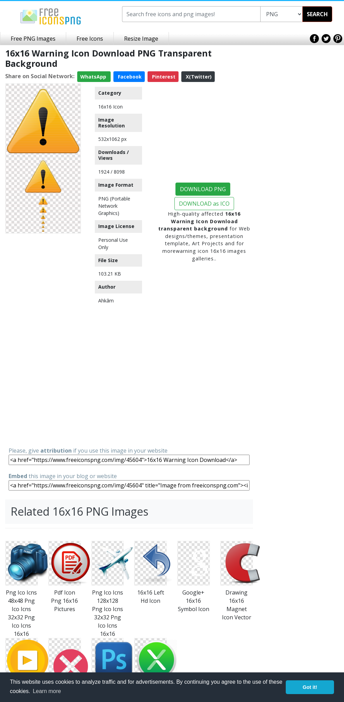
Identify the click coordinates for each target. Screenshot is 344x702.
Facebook (129, 76)
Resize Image (141, 38)
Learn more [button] (47, 691)
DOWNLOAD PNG (203, 189)
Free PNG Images (33, 38)
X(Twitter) (198, 76)
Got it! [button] (310, 687)
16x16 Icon (110, 106)
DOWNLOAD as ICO (204, 203)
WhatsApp (94, 76)
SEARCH (317, 14)
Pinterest (163, 76)
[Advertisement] (43, 339)
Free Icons (90, 38)
